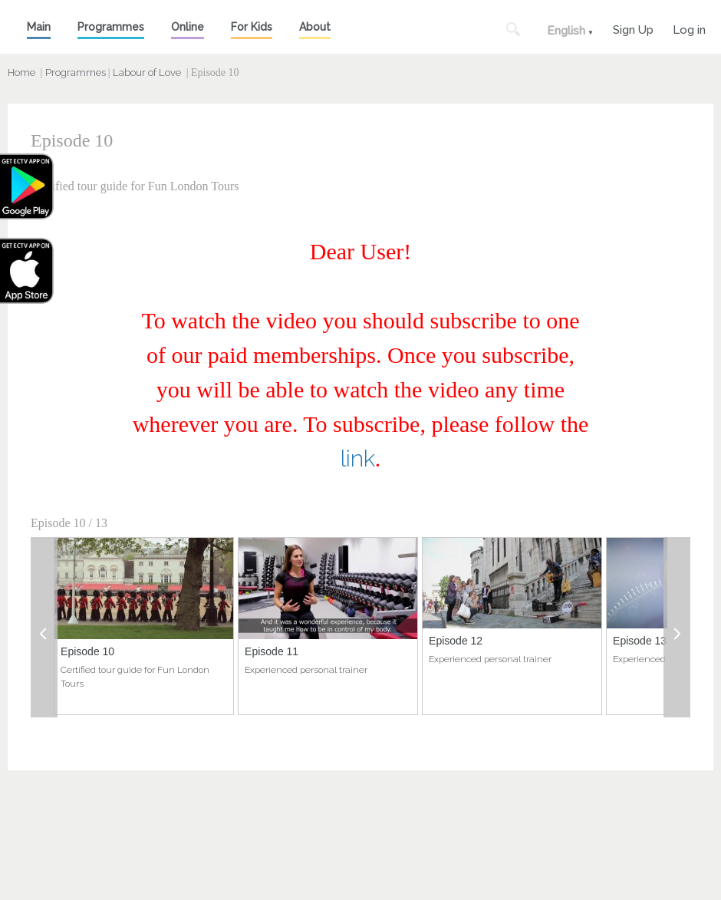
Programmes (110, 27)
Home (21, 72)
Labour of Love (147, 72)
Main (39, 27)
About (315, 27)
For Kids (251, 27)
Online (187, 27)
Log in (689, 28)
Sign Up (633, 28)
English (566, 31)
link (358, 458)
